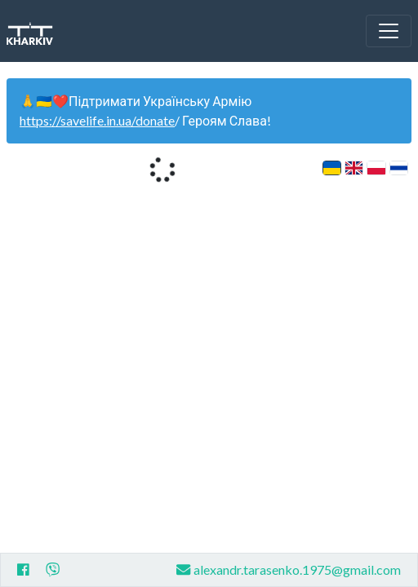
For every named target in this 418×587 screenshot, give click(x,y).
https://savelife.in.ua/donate (97, 120)
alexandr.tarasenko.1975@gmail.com (288, 569)
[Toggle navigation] (388, 31)
